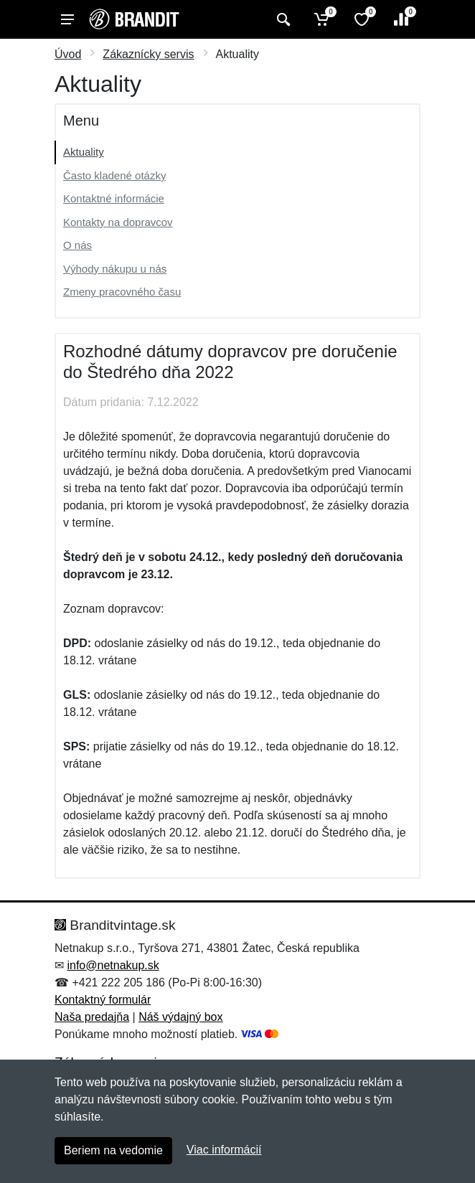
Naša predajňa (92, 1017)
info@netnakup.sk (113, 965)
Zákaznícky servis (148, 54)
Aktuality (83, 152)
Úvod (68, 54)
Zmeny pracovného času (122, 292)
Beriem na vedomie (113, 1150)
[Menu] (67, 19)
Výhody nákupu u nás (114, 269)
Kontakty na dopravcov (118, 222)
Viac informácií (224, 1150)
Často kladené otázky (114, 175)
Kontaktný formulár (103, 1000)
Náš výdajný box (180, 1017)
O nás (77, 245)
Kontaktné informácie (113, 198)
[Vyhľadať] (282, 19)
